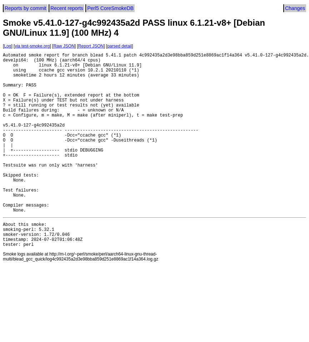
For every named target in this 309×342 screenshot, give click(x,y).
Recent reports (66, 8)
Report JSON (91, 46)
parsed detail (119, 46)
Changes (295, 8)
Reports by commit (25, 8)
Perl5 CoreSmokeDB (110, 8)
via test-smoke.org (32, 46)
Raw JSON (63, 46)
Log (7, 46)
